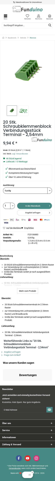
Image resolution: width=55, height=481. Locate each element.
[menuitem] (49, 17)
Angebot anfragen (37, 212)
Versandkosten (15, 468)
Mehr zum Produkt (27, 291)
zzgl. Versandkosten (20, 154)
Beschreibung (6, 256)
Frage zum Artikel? (11, 355)
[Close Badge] (32, 472)
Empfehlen (27, 228)
